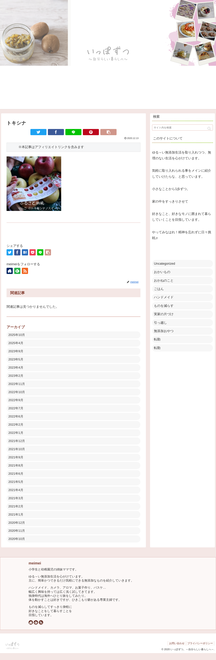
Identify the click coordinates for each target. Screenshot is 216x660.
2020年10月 (17, 546)
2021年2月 (16, 512)
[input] (182, 127)
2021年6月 (16, 478)
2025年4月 (16, 343)
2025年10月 (17, 335)
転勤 (157, 339)
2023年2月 (16, 377)
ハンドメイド (164, 297)
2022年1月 (16, 436)
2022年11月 (17, 385)
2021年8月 (16, 470)
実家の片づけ (164, 314)
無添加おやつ (164, 331)
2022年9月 (16, 402)
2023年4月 (16, 369)
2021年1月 (16, 520)
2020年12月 (17, 529)
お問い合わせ (175, 650)
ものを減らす (164, 306)
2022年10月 (17, 394)
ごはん (159, 289)
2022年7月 (16, 411)
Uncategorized (164, 263)
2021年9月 (16, 461)
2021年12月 (17, 444)
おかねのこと (164, 280)
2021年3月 (16, 503)
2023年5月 (16, 360)
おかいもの (162, 272)
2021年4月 (16, 495)
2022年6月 (16, 419)
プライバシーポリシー (200, 650)
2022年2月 (16, 427)
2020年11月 (17, 537)
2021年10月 (17, 453)
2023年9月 (16, 352)
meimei (35, 570)
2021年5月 (16, 487)
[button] (209, 128)
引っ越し (160, 322)
